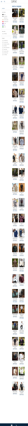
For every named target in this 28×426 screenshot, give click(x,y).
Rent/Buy (5, 33)
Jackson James (6, 51)
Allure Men (5, 49)
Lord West (5, 54)
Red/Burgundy (6, 21)
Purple (5, 23)
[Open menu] (1, 2)
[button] (6, 12)
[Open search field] (4, 2)
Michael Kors (6, 40)
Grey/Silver (5, 16)
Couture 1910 (6, 42)
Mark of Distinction (6, 47)
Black (5, 14)
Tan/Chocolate (6, 19)
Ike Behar (5, 45)
